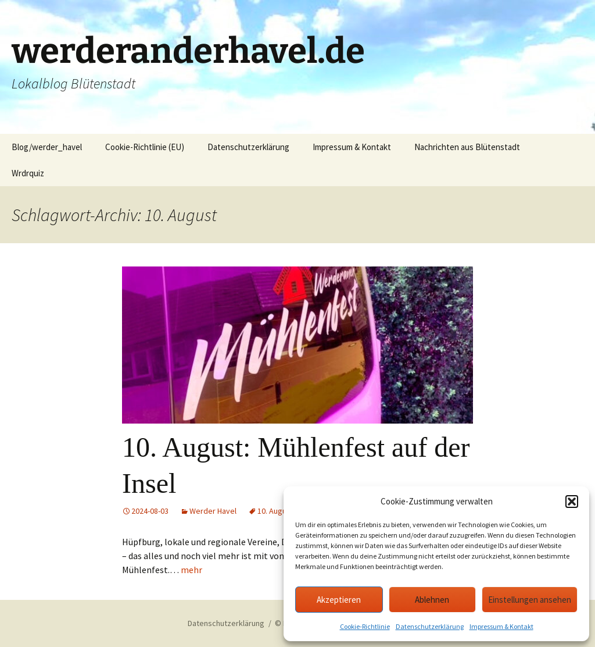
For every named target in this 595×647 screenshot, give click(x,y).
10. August (275, 511)
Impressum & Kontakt (501, 626)
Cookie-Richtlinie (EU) (144, 146)
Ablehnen (432, 599)
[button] (572, 501)
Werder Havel (212, 511)
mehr (191, 569)
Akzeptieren (339, 599)
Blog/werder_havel (47, 146)
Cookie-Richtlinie (365, 626)
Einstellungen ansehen (529, 599)
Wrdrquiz (28, 173)
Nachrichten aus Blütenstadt (467, 146)
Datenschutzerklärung (430, 626)
